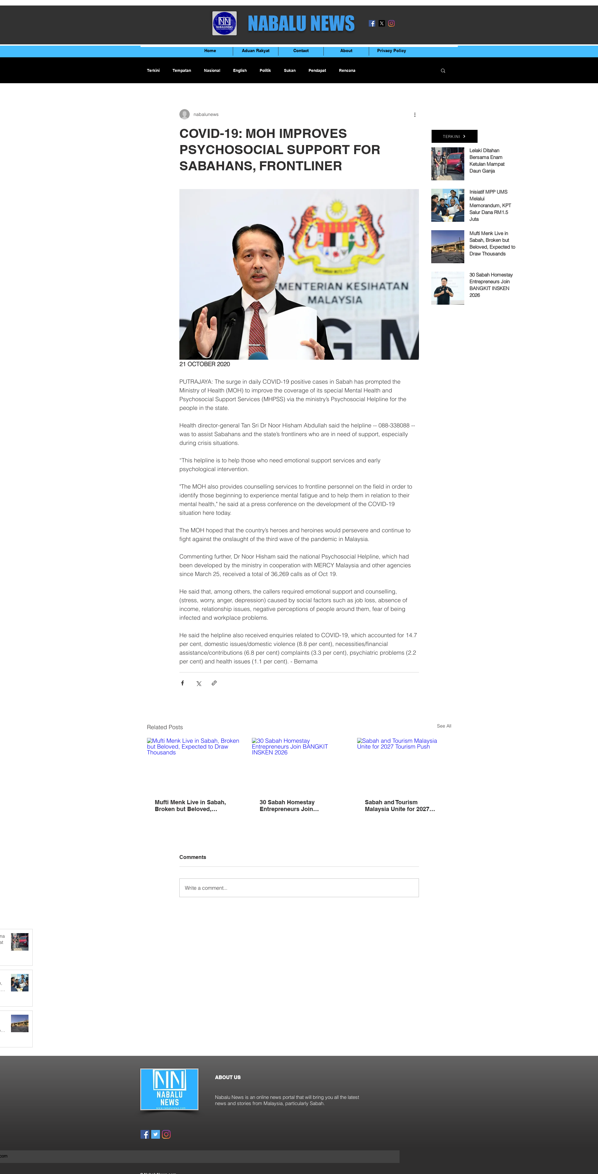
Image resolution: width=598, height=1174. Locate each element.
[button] (443, 70)
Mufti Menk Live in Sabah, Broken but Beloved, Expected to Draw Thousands (190, 805)
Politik (265, 70)
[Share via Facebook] (182, 683)
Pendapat (317, 70)
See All (444, 726)
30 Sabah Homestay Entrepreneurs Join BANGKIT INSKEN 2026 (292, 805)
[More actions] (415, 114)
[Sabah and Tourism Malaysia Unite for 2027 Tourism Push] (404, 764)
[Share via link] (214, 683)
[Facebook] (372, 23)
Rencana (347, 70)
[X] (381, 23)
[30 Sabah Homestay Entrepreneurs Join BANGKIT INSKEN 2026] (299, 764)
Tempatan (182, 70)
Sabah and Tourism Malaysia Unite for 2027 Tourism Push (397, 805)
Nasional (212, 70)
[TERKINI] (455, 136)
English (240, 70)
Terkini (153, 70)
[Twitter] (155, 1134)
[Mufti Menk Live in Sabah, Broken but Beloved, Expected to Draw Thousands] (194, 764)
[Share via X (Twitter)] (198, 683)
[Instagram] (391, 23)
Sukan (290, 70)
